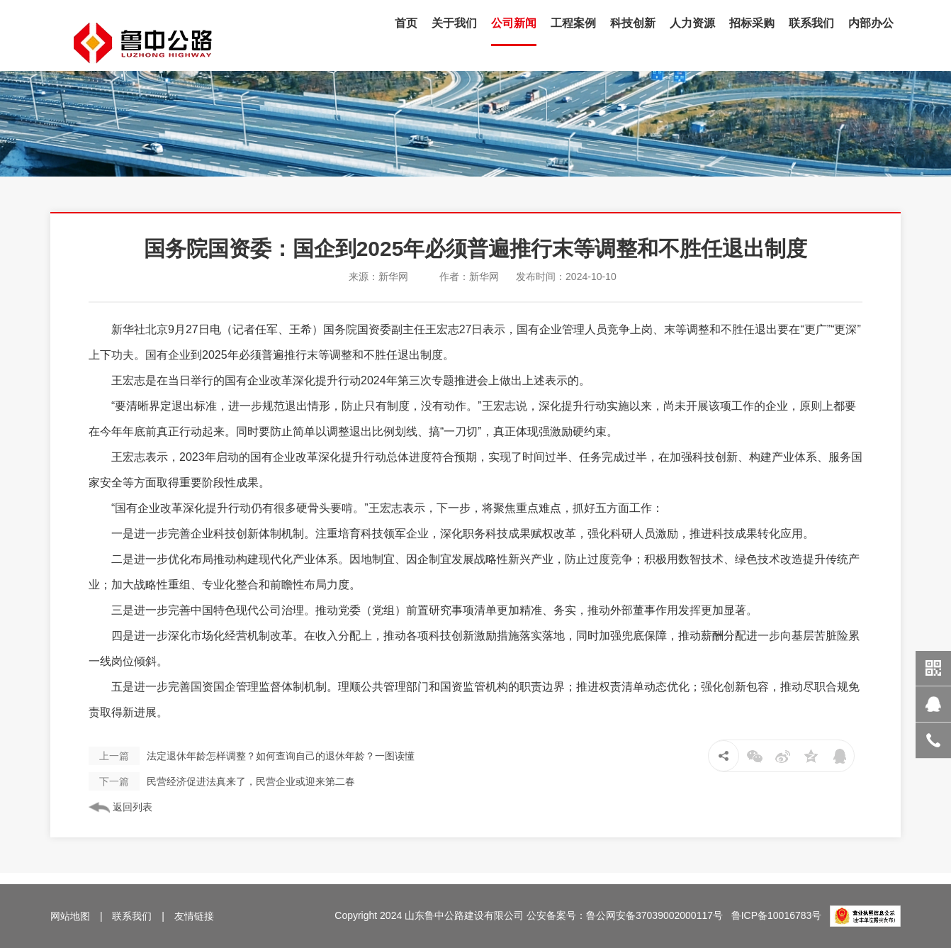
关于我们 (454, 23)
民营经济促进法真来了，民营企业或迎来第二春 (222, 781)
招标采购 (752, 23)
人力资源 (692, 23)
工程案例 (573, 23)
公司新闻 (513, 23)
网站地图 (70, 916)
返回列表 (120, 807)
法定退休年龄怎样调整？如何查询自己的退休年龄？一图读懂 (252, 756)
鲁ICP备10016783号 (776, 915)
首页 (406, 23)
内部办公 (871, 23)
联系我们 (811, 23)
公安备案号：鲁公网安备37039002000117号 (625, 915)
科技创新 (632, 23)
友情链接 (194, 916)
